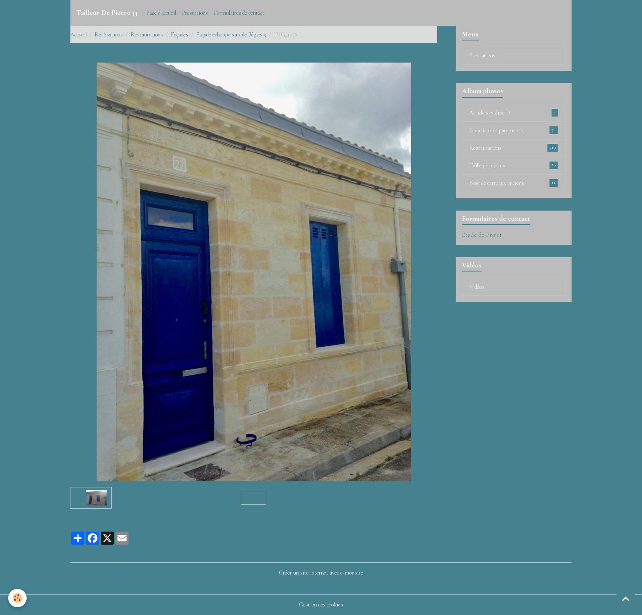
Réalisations (109, 34)
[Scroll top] (625, 598)
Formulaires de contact (239, 12)
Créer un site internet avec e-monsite (321, 572)
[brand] (107, 12)
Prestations (195, 12)
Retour (254, 497)
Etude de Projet (482, 234)
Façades (179, 34)
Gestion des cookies (321, 604)
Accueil (78, 34)
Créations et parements (513, 130)
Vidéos (476, 286)
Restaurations (147, 34)
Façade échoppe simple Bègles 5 (231, 34)
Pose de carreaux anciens (513, 183)
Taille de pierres (513, 165)
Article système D (513, 112)
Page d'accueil (161, 12)
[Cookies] (17, 598)
